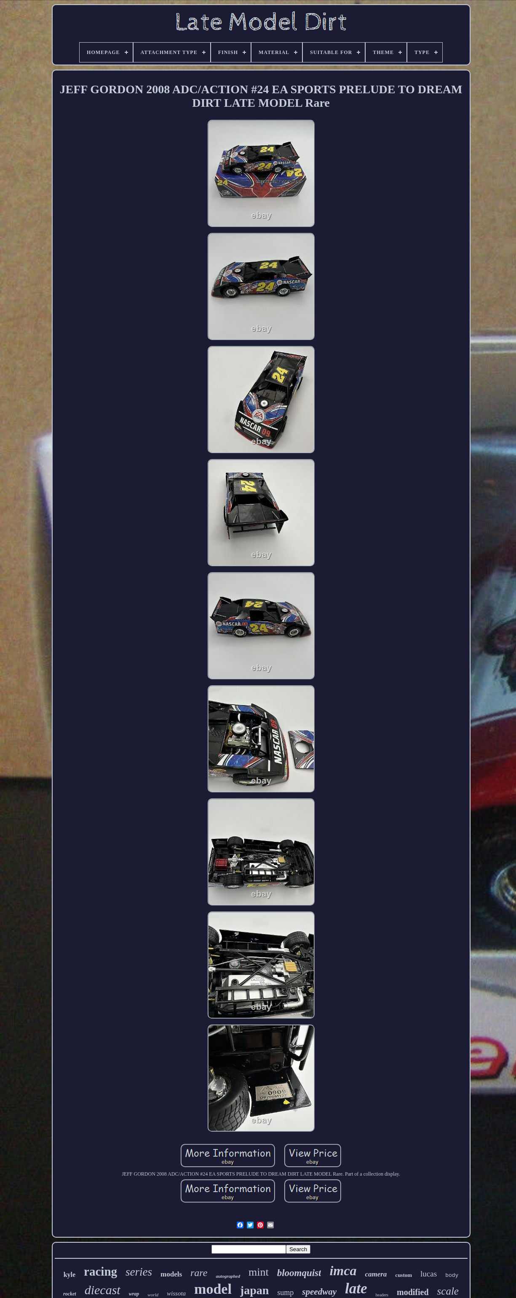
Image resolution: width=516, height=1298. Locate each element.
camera (376, 1274)
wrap (134, 1294)
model (213, 1289)
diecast (102, 1290)
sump (285, 1292)
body (451, 1275)
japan (254, 1290)
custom (403, 1275)
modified (413, 1292)
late (356, 1288)
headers (381, 1295)
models (171, 1274)
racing (100, 1271)
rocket (69, 1294)
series (139, 1272)
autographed (228, 1276)
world (152, 1294)
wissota (176, 1293)
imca (342, 1270)
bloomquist (299, 1273)
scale (448, 1291)
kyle (69, 1274)
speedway (319, 1292)
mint (259, 1272)
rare (198, 1272)
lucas (428, 1273)
